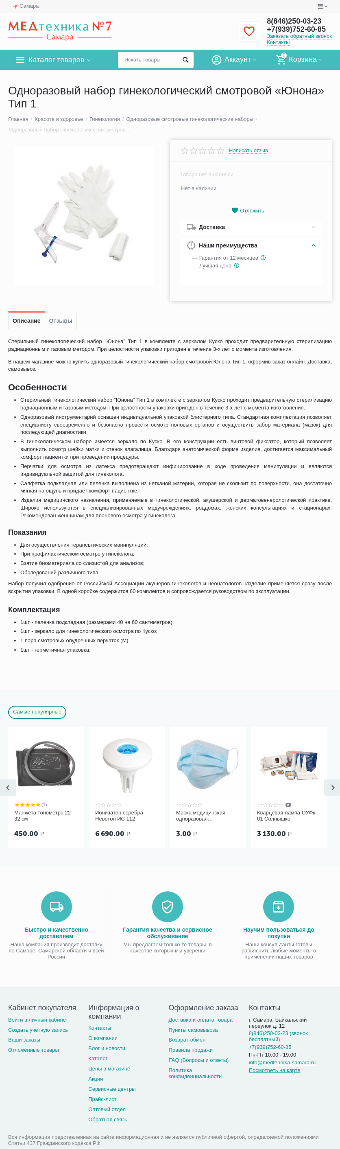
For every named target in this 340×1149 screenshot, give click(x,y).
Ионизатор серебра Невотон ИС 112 (119, 816)
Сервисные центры (111, 1089)
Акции (95, 1079)
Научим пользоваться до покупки (278, 932)
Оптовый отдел (107, 1109)
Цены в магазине (109, 1069)
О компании (103, 1038)
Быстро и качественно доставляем (56, 932)
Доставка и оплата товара (201, 1020)
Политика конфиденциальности (195, 1073)
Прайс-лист (102, 1099)
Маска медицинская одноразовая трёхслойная (200, 816)
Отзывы (60, 320)
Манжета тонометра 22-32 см (43, 816)
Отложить (247, 210)
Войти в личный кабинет (38, 1020)
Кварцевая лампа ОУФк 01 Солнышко (286, 816)
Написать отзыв (248, 150)
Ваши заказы (24, 1040)
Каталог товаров (56, 60)
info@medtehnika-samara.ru (282, 1062)
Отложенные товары (33, 1050)
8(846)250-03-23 (294, 21)
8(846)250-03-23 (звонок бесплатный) (278, 1036)
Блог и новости (106, 1048)
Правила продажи (191, 1050)
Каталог (97, 1058)
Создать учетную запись (38, 1030)
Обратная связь (107, 1119)
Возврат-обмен (187, 1040)
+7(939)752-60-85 (296, 29)
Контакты (278, 42)
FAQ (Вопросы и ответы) (199, 1060)
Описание (27, 320)
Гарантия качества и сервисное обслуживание (167, 932)
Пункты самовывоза (193, 1030)
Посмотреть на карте (275, 1070)
